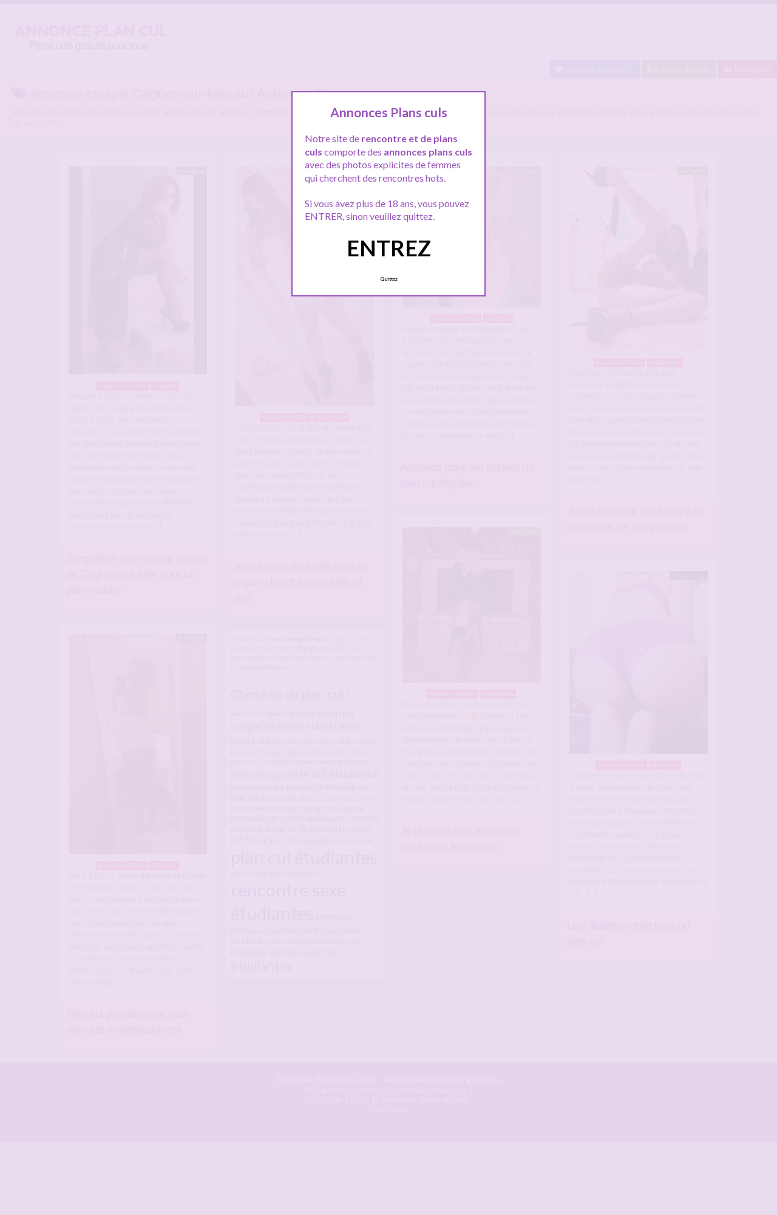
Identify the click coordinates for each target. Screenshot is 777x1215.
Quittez (389, 279)
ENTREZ (389, 247)
